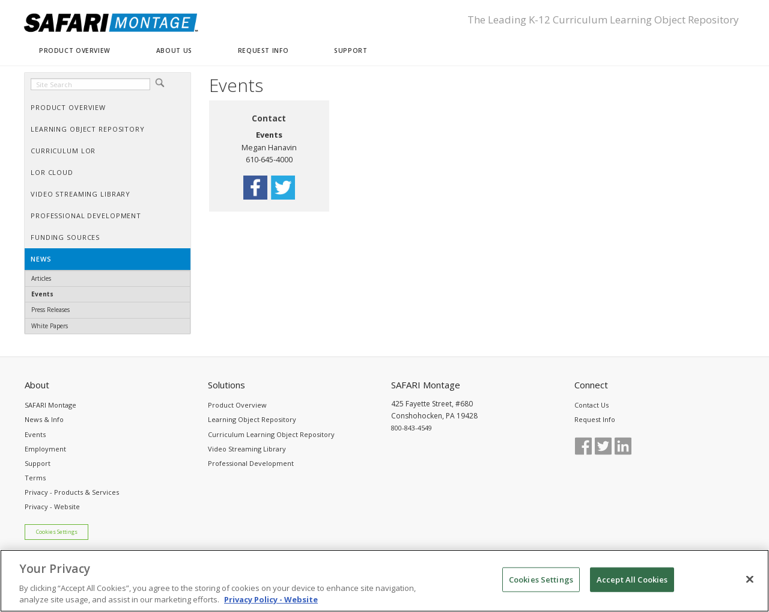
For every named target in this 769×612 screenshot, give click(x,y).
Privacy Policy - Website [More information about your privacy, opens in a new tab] (271, 606)
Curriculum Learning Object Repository (271, 434)
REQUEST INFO (263, 50)
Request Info (594, 419)
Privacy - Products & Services (72, 492)
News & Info (44, 419)
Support (37, 463)
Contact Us (591, 404)
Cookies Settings (57, 532)
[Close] (750, 585)
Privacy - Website (52, 506)
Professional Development (251, 463)
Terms (35, 477)
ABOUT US (174, 50)
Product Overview (237, 404)
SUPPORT (350, 50)
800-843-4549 (411, 427)
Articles (41, 278)
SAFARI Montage (50, 404)
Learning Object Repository (252, 419)
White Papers (49, 326)
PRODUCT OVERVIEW (75, 50)
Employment (45, 448)
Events (42, 294)
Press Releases (50, 309)
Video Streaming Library (247, 448)
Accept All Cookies (632, 585)
